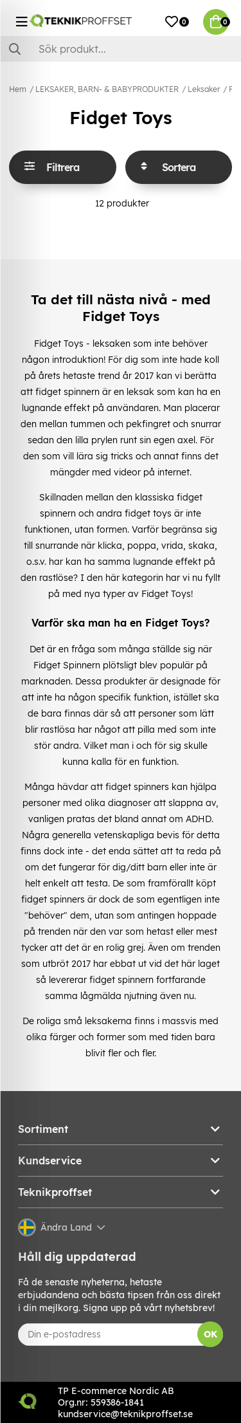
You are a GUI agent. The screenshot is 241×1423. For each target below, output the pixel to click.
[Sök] (120, 49)
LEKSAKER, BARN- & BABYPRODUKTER (107, 89)
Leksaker (204, 89)
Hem (17, 89)
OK (210, 1334)
